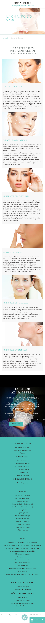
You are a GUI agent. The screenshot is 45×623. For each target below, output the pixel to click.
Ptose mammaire (22, 566)
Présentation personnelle (22, 447)
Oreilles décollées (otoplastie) (22, 507)
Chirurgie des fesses (22, 467)
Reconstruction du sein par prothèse (22, 551)
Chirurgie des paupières (16, 196)
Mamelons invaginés (22, 554)
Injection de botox (22, 606)
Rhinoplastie (22, 510)
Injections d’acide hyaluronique (22, 603)
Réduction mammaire (22, 563)
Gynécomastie (22, 571)
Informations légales (7, 615)
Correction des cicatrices (22, 590)
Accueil (5, 38)
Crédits (17, 615)
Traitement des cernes (22, 527)
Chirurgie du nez (12, 252)
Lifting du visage (12, 87)
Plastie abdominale (22, 475)
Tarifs (30, 424)
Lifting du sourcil (22, 521)
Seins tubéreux (22, 557)
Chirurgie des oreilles (15, 303)
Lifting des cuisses (22, 469)
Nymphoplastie (22, 483)
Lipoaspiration (22, 461)
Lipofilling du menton (22, 495)
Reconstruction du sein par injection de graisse (22, 548)
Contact (16, 424)
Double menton (22, 501)
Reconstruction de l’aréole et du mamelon (22, 542)
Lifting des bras (22, 472)
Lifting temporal (22, 530)
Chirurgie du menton (15, 350)
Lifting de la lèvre (22, 518)
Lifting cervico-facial (22, 524)
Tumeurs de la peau (22, 587)
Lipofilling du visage (15, 140)
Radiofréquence (22, 597)
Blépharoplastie (22, 513)
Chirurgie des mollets (22, 464)
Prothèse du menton (22, 498)
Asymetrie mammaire (22, 560)
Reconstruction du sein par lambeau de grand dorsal (22, 545)
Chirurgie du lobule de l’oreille (23, 504)
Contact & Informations (22, 450)
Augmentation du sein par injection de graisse (22, 574)
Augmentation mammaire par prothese (22, 569)
